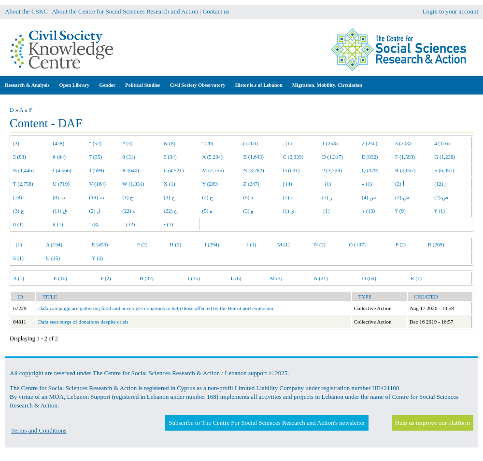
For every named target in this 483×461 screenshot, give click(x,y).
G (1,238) (444, 157)
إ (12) (440, 184)
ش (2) (402, 197)
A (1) (18, 278)
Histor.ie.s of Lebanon (259, 85)
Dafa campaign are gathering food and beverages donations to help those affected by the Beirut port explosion (155, 308)
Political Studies (142, 85)
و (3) (248, 211)
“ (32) (128, 224)
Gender (107, 85)
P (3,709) (332, 170)
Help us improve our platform (432, 422)
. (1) (287, 143)
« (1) (367, 184)
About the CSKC (26, 11)
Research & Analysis (27, 85)
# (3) (127, 143)
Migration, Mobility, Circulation (327, 85)
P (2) (401, 244)
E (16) (60, 278)
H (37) (147, 278)
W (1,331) (133, 184)
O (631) (291, 170)
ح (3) (169, 197)
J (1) (251, 244)
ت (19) (96, 197)
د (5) (248, 197)
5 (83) (19, 157)
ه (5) (207, 211)
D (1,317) (332, 157)
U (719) (61, 184)
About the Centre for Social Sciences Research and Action (125, 11)
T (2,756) (23, 184)
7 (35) (95, 157)
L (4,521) (174, 170)
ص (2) (441, 197)
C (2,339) (293, 157)
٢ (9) (400, 211)
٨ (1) (58, 224)
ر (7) (327, 197)
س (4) (369, 197)
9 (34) (170, 157)
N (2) (320, 244)
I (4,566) (62, 170)
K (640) (130, 170)
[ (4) (287, 184)
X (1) (169, 184)
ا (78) (19, 197)
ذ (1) (288, 197)
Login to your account (450, 11)
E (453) (100, 244)
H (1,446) (23, 170)
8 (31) (128, 157)
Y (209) (210, 184)
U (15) (53, 258)
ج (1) (127, 197)
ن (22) (171, 211)
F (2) (142, 244)
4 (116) (442, 143)
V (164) (97, 184)
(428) (58, 143)
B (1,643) (253, 157)
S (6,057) (444, 170)
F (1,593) (405, 157)
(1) (326, 184)
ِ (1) (326, 211)
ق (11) (60, 211)
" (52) (95, 143)
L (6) (236, 278)
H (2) (176, 244)
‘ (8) (94, 224)
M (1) (283, 244)
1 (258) (330, 143)
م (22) (129, 211)
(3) (16, 143)
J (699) (96, 170)
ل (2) (95, 211)
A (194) (54, 244)
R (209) (436, 244)
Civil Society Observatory (197, 85)
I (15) (194, 278)
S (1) (18, 258)
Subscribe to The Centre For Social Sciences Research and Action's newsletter (267, 422)
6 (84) (59, 157)
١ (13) (368, 211)
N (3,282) (253, 170)
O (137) (357, 244)
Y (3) (97, 258)
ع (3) (18, 211)
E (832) (370, 157)
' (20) (207, 143)
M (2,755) (213, 170)
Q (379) (370, 170)
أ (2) (399, 184)
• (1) (168, 224)
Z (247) (251, 184)
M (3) (276, 278)
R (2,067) (405, 170)
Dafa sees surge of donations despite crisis (83, 322)
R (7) (416, 278)
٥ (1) (18, 224)
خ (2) (207, 197)
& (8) (169, 143)
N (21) (321, 278)
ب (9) (59, 197)
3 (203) (403, 143)
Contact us (216, 11)
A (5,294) (212, 157)
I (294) (212, 244)
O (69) (369, 278)
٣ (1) (439, 211)
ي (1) (289, 211)
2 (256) (369, 143)
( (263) (250, 143)
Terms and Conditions (39, 430)
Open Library (74, 85)
